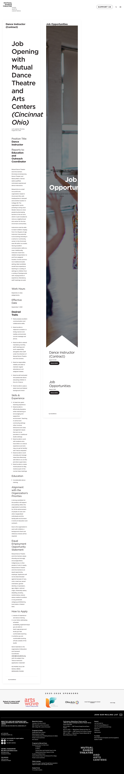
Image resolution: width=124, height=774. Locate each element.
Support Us (97, 728)
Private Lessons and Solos (38, 738)
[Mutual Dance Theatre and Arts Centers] (12, 7)
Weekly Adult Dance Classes (38, 732)
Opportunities (97, 732)
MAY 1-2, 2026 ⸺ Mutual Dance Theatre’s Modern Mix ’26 (77, 733)
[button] (121, 715)
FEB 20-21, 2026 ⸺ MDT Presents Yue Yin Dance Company (77, 731)
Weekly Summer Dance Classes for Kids (44, 752)
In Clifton (37, 748)
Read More (105, 93)
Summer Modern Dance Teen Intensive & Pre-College (44, 756)
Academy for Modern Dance (38, 754)
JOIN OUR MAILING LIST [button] (106, 715)
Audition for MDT (98, 739)
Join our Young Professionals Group (102, 727)
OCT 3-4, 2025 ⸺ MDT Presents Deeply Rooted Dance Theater (76, 727)
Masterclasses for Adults (38, 734)
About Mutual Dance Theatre (70, 735)
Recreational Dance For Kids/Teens (40, 745)
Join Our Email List (98, 723)
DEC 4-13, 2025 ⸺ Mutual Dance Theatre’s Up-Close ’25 (76, 729)
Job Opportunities (57, 24)
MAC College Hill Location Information (41, 727)
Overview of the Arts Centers (39, 723)
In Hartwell (38, 747)
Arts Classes (35, 739)
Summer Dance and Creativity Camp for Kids (45, 750)
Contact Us (97, 730)
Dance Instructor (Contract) (15, 25)
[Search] (115, 7)
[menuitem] (105, 7)
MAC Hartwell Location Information (40, 725)
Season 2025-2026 (67, 724)
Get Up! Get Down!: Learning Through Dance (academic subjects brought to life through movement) (45, 763)
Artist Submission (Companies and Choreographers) (106, 738)
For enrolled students (37, 770)
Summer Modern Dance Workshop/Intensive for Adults (45, 736)
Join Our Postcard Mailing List (101, 725)
